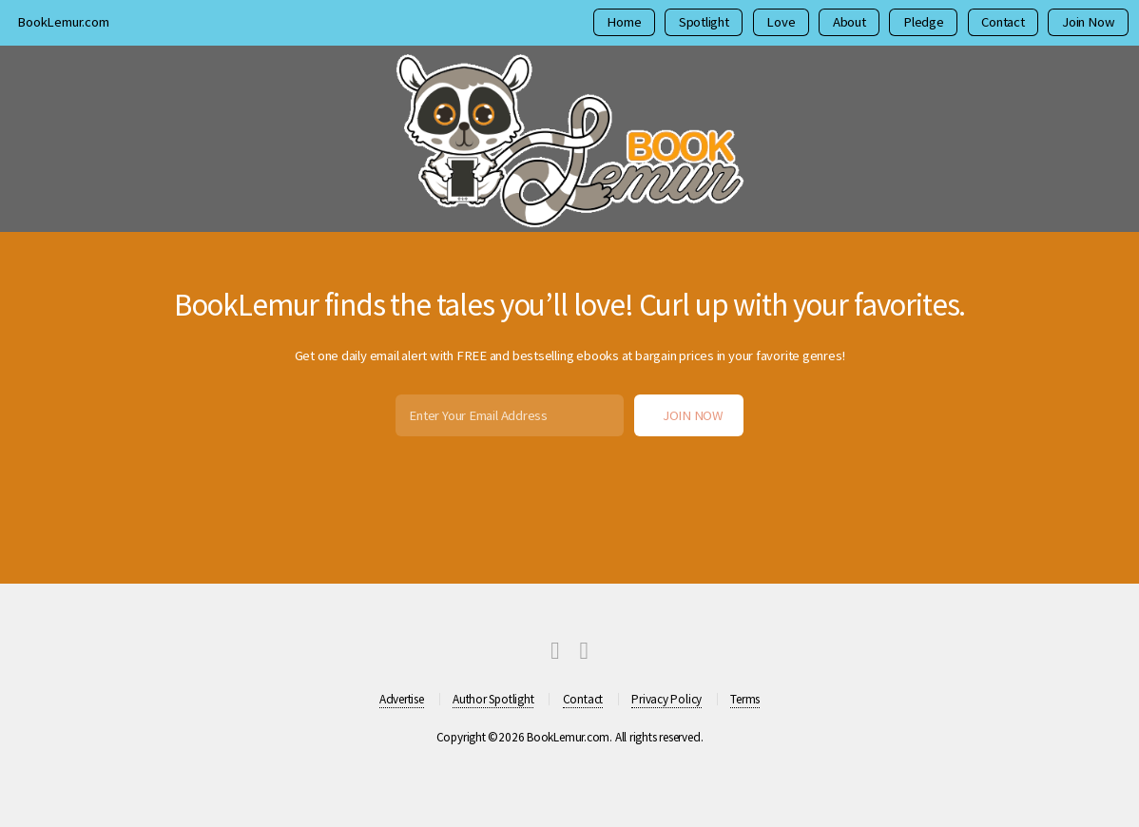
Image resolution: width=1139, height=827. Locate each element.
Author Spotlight (493, 699)
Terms (745, 699)
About (849, 21)
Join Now (1088, 21)
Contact (1002, 21)
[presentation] (569, 484)
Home (624, 21)
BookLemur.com (62, 21)
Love (780, 21)
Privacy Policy (666, 699)
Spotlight (704, 21)
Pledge (923, 21)
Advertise (401, 699)
